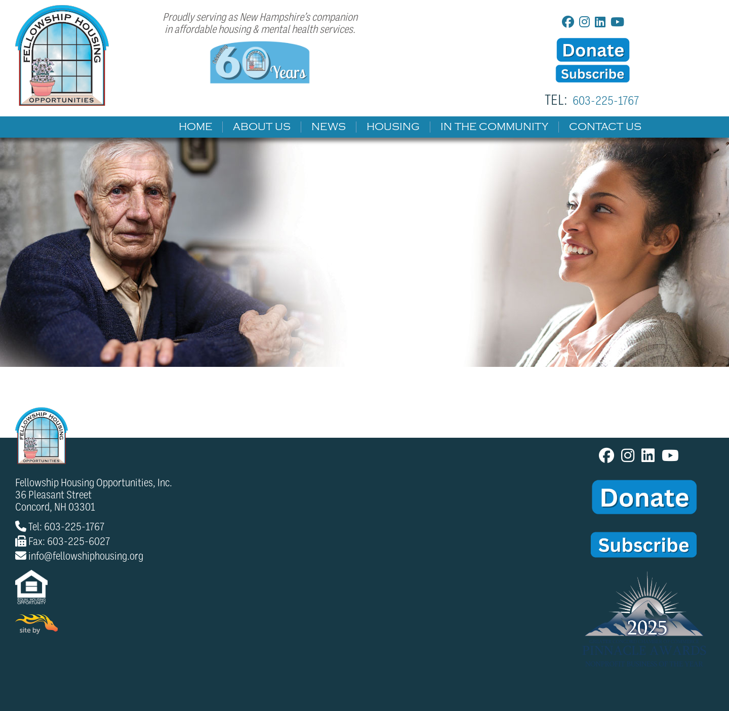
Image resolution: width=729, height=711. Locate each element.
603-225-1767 (606, 101)
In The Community (494, 127)
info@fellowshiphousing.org (85, 556)
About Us (262, 127)
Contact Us (605, 127)
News (328, 127)
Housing (393, 127)
